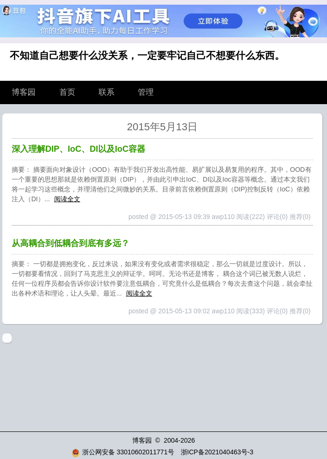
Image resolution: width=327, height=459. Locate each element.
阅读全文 (67, 199)
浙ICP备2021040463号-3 (217, 452)
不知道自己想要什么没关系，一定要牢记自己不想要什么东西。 (147, 55)
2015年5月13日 (162, 127)
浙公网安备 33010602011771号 (122, 452)
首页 (67, 92)
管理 (146, 92)
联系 (106, 92)
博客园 (24, 92)
